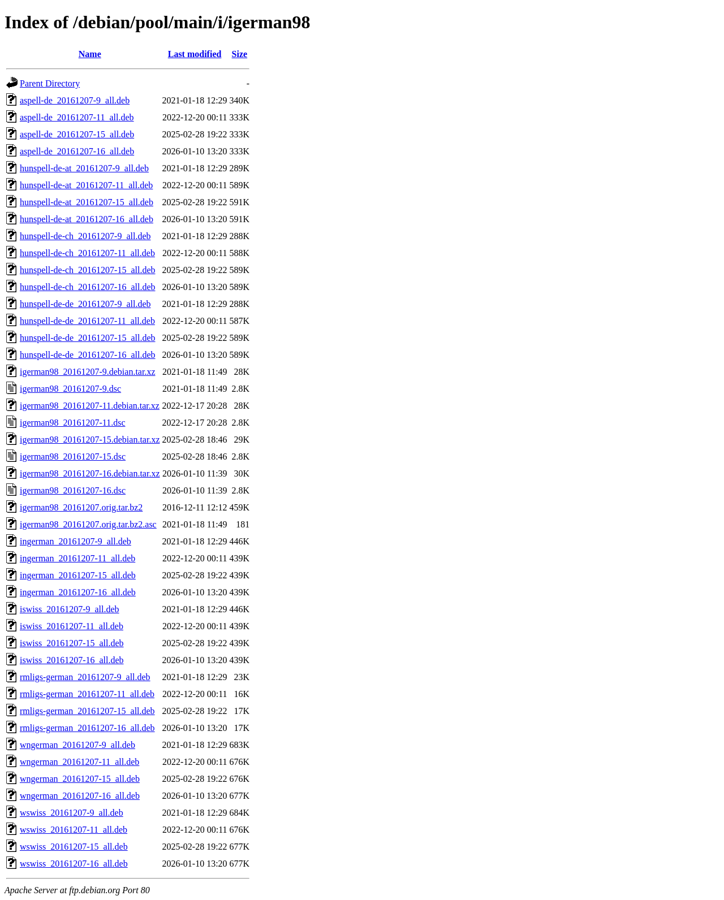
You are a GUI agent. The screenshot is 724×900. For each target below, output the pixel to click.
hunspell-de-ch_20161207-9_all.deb (85, 236)
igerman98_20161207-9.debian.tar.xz (88, 372)
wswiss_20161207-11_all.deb (73, 829)
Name (90, 54)
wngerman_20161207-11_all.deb (79, 762)
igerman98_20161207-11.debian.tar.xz (90, 405)
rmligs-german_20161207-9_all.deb (85, 677)
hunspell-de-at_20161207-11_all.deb (86, 185)
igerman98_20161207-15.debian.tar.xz (90, 439)
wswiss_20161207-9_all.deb (71, 812)
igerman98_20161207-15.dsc (73, 456)
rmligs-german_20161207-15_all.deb (87, 711)
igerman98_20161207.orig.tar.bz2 (81, 507)
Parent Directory (50, 83)
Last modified (195, 54)
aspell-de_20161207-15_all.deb (77, 134)
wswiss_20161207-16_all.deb (74, 863)
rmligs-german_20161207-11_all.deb (87, 694)
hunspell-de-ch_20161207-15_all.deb (88, 270)
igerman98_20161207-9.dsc (70, 388)
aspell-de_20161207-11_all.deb (77, 117)
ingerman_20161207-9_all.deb (75, 541)
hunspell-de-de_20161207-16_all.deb (88, 355)
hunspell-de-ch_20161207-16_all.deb (88, 287)
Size (240, 54)
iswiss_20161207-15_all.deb (72, 643)
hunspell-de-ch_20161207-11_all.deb (87, 253)
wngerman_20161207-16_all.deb (80, 796)
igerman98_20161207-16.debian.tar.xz (90, 473)
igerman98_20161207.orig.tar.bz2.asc (88, 524)
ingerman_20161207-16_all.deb (78, 592)
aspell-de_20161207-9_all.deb (75, 100)
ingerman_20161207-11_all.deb (77, 558)
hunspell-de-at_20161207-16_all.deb (86, 219)
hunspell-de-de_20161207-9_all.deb (85, 304)
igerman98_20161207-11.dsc (72, 422)
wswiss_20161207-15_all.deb (74, 846)
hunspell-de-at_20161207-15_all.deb (86, 202)
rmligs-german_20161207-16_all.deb (87, 728)
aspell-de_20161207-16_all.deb (77, 151)
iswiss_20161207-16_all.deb (72, 660)
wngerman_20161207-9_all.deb (77, 745)
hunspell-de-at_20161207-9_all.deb (84, 168)
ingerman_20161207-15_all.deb (78, 575)
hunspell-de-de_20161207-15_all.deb (88, 338)
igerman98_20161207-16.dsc (73, 490)
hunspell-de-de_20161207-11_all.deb (87, 321)
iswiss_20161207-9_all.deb (69, 609)
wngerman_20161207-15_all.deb (80, 779)
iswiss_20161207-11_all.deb (71, 626)
